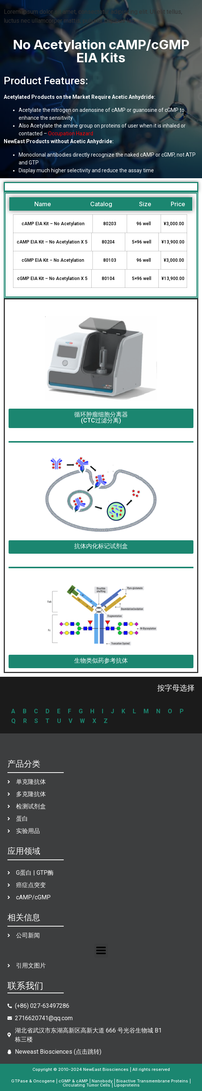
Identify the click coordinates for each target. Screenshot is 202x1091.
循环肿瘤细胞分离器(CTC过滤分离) (101, 417)
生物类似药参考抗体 (101, 660)
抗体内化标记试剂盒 (101, 546)
